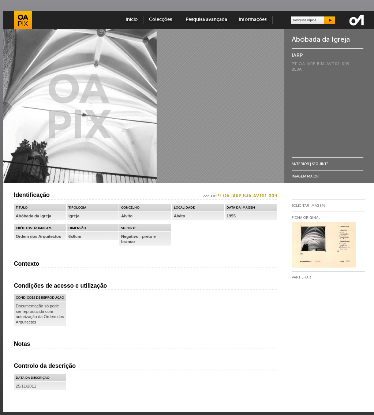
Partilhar (301, 277)
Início (132, 19)
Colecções (161, 19)
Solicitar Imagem (308, 205)
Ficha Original (306, 218)
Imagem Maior (305, 176)
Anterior (300, 164)
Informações (253, 19)
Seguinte (320, 164)
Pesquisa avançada (206, 19)
